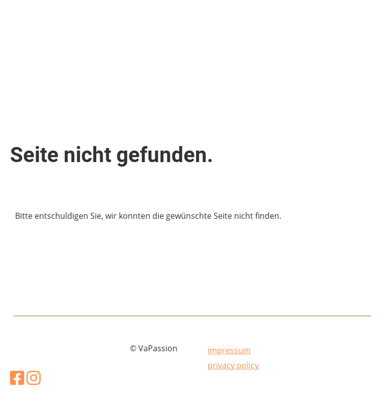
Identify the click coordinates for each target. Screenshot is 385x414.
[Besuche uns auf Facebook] (17, 377)
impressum (229, 350)
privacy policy (233, 365)
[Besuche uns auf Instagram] (34, 377)
